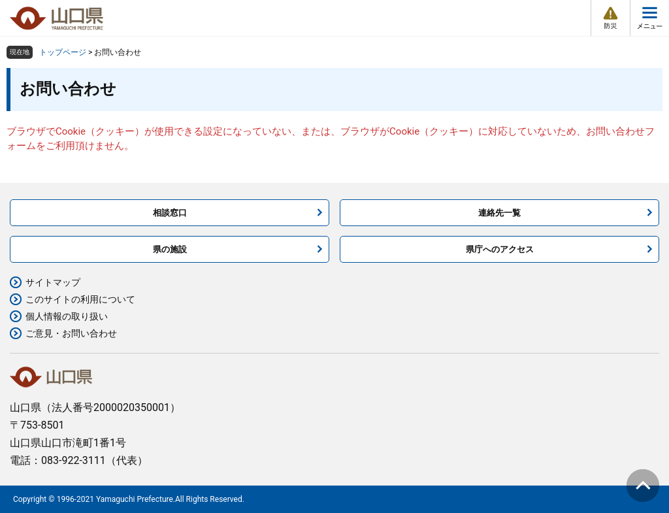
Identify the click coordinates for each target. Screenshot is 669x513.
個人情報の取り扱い (66, 316)
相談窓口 (170, 213)
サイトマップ (52, 282)
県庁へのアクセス (500, 249)
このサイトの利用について (80, 299)
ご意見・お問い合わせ (71, 333)
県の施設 (170, 249)
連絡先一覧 (499, 213)
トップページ (62, 52)
